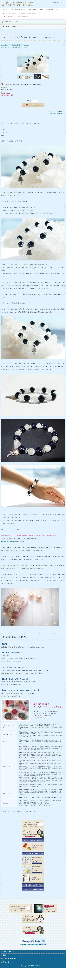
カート (58, 9)
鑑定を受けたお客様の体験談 (9, 13)
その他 (25, 47)
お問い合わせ (5, 962)
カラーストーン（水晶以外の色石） (13, 45)
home (2, 44)
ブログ (41, 9)
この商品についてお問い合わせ (55, 111)
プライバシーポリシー (7, 951)
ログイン (63, 2)
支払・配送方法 (32, 9)
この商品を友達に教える (57, 113)
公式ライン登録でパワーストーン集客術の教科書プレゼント (16, 16)
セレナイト (26, 45)
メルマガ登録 (50, 9)
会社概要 (3, 955)
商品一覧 (5, 9)
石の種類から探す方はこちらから (13, 26)
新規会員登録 (56, 2)
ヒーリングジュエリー (10, 44)
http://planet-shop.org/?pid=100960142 (12, 541)
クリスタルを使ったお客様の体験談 (28, 13)
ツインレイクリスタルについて (18, 9)
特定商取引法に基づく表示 (8, 958)
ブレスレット (20, 44)
